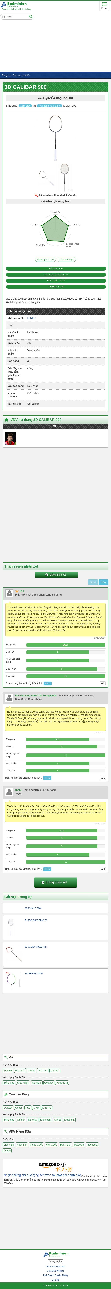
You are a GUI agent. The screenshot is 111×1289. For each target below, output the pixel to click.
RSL (27, 1107)
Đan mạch (65, 1144)
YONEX (8, 1070)
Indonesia (92, 1144)
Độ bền (21, 1119)
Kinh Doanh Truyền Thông (55, 1275)
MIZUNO (20, 1070)
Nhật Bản (22, 1144)
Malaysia (79, 1144)
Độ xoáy (49, 1082)
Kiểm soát (45, 1119)
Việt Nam (9, 1144)
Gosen (18, 1107)
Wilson (31, 1070)
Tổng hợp (9, 1082)
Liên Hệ (55, 1280)
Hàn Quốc (51, 1144)
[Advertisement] (55, 45)
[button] (55, 139)
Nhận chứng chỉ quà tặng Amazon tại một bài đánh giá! (42, 1175)
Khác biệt (69, 1119)
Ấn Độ (7, 1150)
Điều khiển (23, 1082)
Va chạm (36, 1082)
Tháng (103, 582)
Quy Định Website (55, 1271)
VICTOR (42, 1070)
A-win (36, 1107)
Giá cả (57, 1119)
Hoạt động (62, 1082)
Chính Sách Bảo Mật (55, 1266)
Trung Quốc (36, 1144)
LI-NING (54, 1070)
